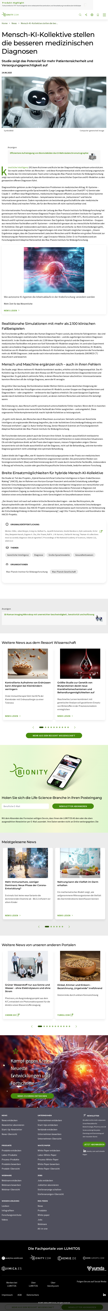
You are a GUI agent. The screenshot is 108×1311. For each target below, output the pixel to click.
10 (68, 727)
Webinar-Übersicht (11, 1189)
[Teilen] (86, 15)
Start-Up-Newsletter (12, 1129)
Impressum (7, 1294)
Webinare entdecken (11, 1180)
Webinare (42, 1224)
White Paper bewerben (48, 1164)
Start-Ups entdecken (48, 1125)
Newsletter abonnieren (73, 806)
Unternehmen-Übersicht (50, 1138)
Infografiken (8, 1210)
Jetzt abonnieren (94, 1144)
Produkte (42, 1210)
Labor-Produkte (9, 1155)
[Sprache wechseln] (92, 15)
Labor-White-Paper (47, 1155)
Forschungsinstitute (11, 1215)
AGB (20, 1294)
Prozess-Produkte (10, 1159)
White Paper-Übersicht (49, 1168)
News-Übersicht (9, 1134)
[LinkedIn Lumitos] (104, 1294)
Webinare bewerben (11, 1185)
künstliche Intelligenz (18, 167)
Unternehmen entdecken (50, 1120)
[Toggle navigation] (104, 15)
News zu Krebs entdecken (32, 1096)
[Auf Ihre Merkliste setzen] (98, 15)
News (40, 1206)
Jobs (40, 1219)
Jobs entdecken (45, 1180)
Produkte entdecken (11, 1150)
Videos (5, 1219)
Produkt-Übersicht (11, 1168)
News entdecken (9, 1120)
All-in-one (43, 1228)
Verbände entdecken (47, 1129)
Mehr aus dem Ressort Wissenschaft (54, 735)
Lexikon (5, 1206)
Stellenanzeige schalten (49, 1189)
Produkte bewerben (11, 1164)
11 (69, 1026)
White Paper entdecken (49, 1150)
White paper (44, 1215)
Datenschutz (33, 1294)
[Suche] (80, 15)
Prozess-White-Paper (48, 1159)
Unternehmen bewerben (49, 1134)
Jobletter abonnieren (48, 1185)
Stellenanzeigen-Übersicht (51, 1194)
